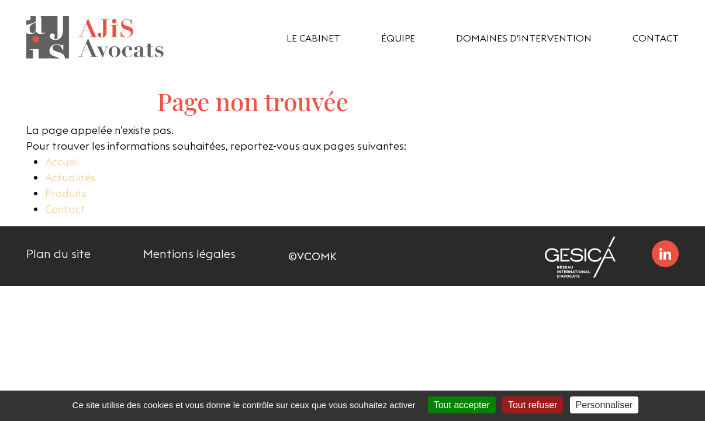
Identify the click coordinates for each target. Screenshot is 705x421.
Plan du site (58, 253)
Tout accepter (462, 405)
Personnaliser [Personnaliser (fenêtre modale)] (604, 405)
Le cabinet (313, 38)
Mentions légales (189, 253)
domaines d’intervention (524, 38)
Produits (66, 193)
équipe (398, 38)
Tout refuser (532, 405)
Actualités (70, 177)
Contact (656, 38)
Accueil (62, 161)
